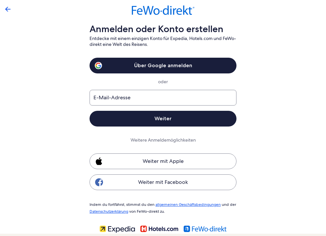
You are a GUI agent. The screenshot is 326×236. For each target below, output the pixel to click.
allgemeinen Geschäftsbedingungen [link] (184, 204)
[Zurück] (8, 9)
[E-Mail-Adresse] (163, 98)
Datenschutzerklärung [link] (109, 210)
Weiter (163, 118)
